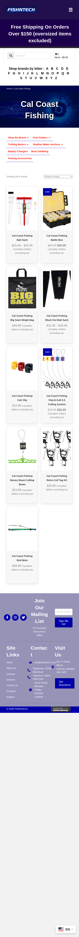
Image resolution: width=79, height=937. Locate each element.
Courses (11, 674)
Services (11, 679)
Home (9, 88)
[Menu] (70, 9)
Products (11, 691)
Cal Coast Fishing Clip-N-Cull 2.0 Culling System (56, 400)
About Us (11, 668)
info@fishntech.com (45, 662)
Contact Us (12, 685)
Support (10, 697)
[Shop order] (58, 176)
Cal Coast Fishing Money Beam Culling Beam (22, 480)
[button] (28, 138)
